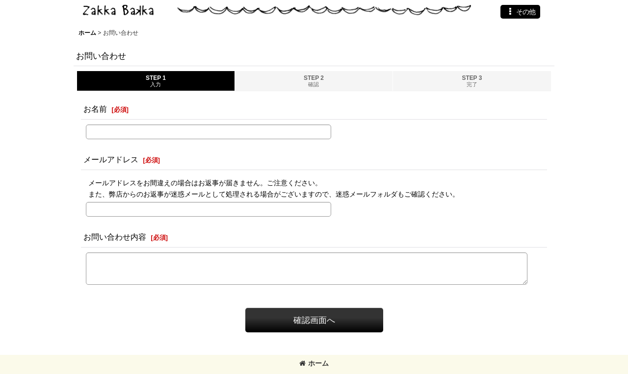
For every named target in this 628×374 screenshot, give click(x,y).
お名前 (95, 108)
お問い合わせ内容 (114, 236)
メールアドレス (110, 159)
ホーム (314, 363)
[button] (520, 12)
